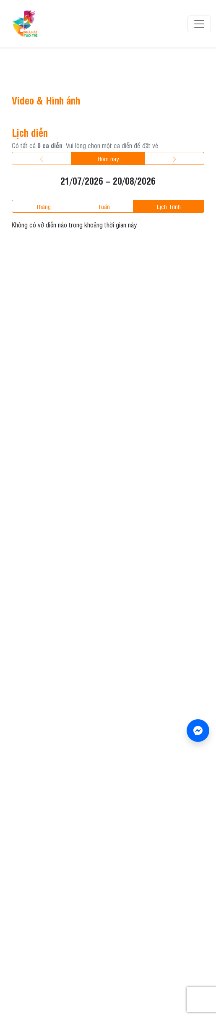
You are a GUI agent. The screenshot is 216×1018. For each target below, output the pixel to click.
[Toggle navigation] (199, 24)
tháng (43, 206)
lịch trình (169, 206)
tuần (104, 206)
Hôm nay (108, 158)
